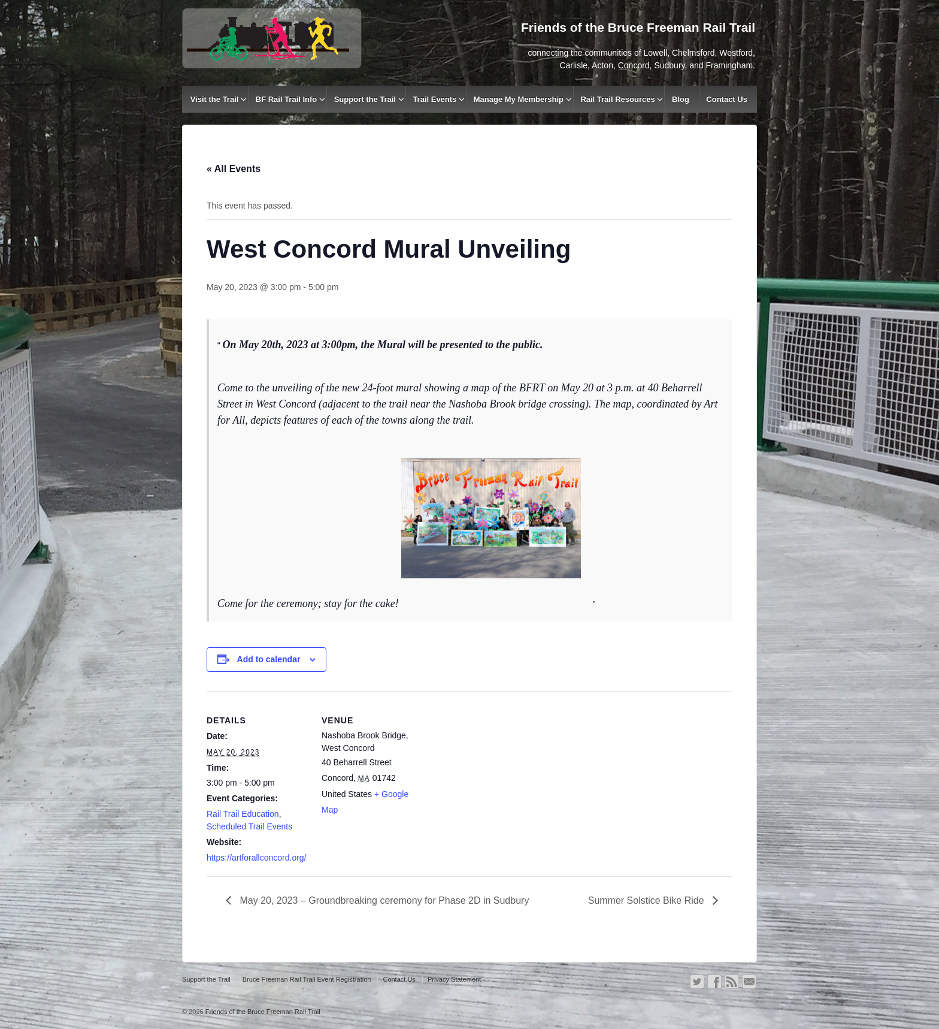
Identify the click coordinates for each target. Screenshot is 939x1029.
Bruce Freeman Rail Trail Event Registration (307, 979)
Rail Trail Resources (617, 99)
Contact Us (726, 99)
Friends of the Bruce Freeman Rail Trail (262, 1011)
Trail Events (434, 99)
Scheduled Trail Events (249, 826)
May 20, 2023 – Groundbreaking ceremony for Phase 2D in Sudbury (383, 900)
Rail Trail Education (243, 814)
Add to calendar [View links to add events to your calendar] (269, 659)
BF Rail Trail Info (286, 99)
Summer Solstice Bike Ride (647, 900)
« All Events (234, 169)
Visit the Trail (214, 99)
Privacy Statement (454, 979)
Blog (680, 99)
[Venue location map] (500, 774)
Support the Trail (365, 99)
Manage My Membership (519, 99)
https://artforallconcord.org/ (257, 857)
